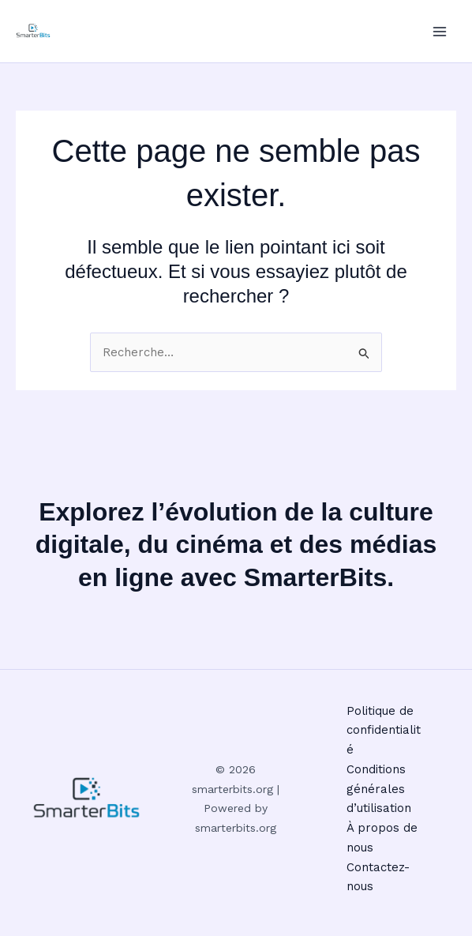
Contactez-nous (378, 877)
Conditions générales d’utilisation (379, 789)
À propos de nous (382, 838)
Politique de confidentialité (384, 730)
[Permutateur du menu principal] (440, 31)
